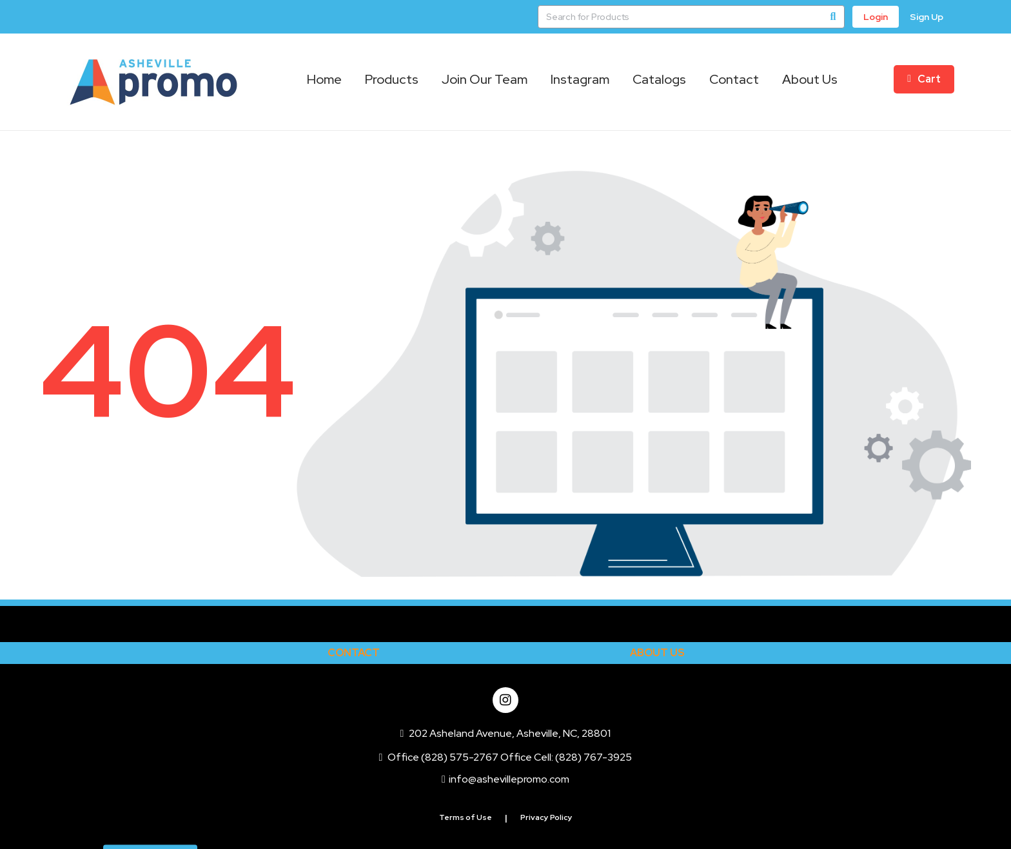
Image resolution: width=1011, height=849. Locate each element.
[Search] (833, 17)
